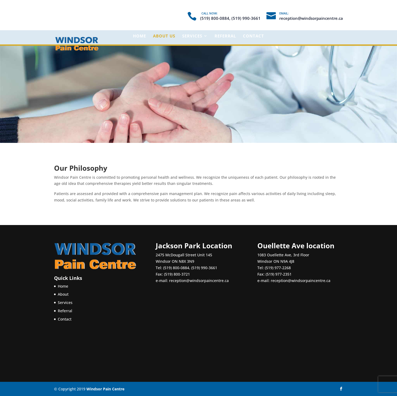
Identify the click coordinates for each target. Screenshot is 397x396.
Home (139, 36)
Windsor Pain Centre (105, 388)
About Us (164, 36)
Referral (225, 36)
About (63, 294)
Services (192, 36)
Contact (253, 36)
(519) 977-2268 (278, 267)
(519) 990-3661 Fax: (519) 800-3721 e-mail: (186, 274)
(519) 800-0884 (176, 267)
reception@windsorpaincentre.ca (199, 280)
